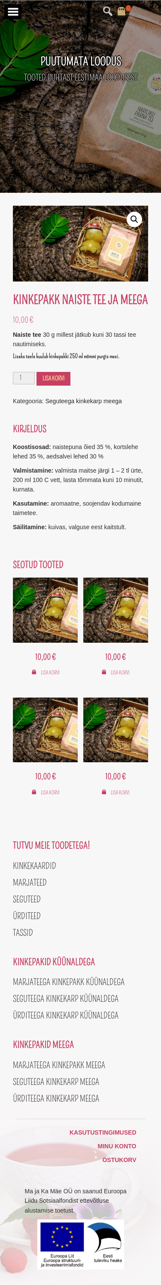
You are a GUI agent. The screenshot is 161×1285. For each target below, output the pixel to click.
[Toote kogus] (24, 378)
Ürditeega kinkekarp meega (56, 1098)
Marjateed (30, 883)
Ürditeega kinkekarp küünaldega (65, 1015)
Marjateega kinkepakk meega (59, 1065)
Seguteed (27, 899)
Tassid (23, 933)
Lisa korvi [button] (50, 673)
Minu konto (117, 1146)
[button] (134, 219)
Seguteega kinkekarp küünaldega (65, 999)
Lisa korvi (53, 378)
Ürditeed (27, 916)
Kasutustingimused (103, 1132)
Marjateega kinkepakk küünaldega (69, 982)
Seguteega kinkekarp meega (84, 401)
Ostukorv (119, 1159)
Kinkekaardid (34, 866)
